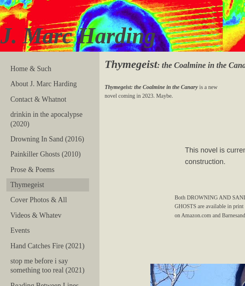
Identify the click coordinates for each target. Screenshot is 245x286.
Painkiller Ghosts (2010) (45, 154)
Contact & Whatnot (38, 99)
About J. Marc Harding (43, 84)
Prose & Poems (32, 170)
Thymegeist (27, 185)
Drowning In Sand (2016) (47, 139)
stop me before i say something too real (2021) (47, 265)
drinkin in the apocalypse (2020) (46, 119)
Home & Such (30, 69)
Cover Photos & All (38, 200)
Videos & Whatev (36, 215)
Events (20, 230)
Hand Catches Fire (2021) (47, 246)
